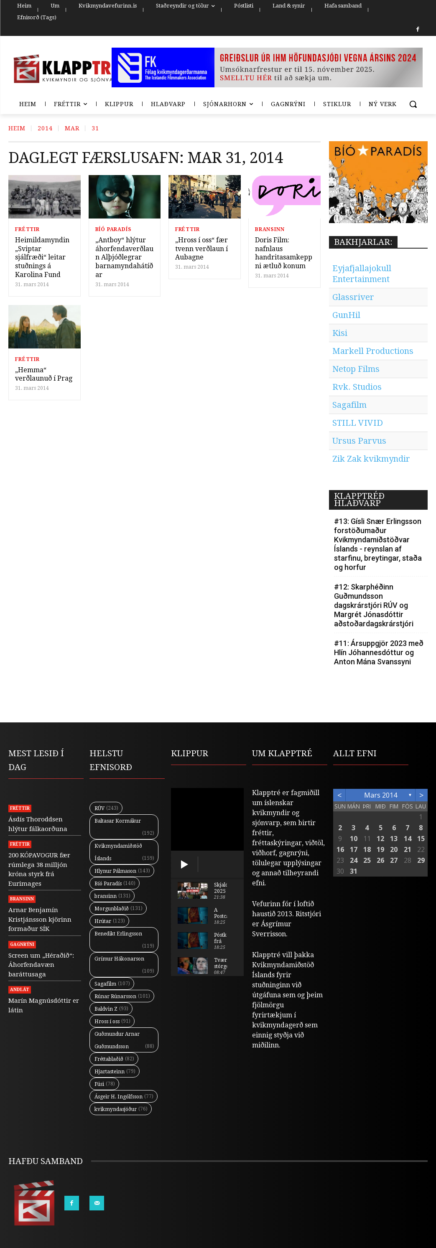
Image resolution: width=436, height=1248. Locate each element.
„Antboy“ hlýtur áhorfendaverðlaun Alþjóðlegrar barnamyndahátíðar (124, 257)
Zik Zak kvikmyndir (371, 459)
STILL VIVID (357, 423)
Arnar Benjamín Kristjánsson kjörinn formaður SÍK (39, 919)
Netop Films (356, 369)
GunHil (346, 315)
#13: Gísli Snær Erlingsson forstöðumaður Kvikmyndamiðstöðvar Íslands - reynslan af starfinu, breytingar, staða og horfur (378, 544)
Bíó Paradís (113, 229)
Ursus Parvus (359, 441)
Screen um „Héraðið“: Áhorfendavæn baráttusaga (41, 965)
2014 (45, 128)
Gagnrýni (22, 944)
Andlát (19, 989)
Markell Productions (372, 351)
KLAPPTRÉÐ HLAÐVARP (359, 499)
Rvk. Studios (357, 387)
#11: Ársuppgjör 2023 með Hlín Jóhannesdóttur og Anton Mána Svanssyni (378, 652)
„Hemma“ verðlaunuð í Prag (43, 374)
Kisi (339, 333)
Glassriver (353, 297)
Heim (16, 128)
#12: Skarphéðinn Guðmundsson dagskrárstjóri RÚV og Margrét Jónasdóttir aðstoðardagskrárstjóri (373, 605)
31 (95, 128)
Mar (72, 128)
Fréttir (27, 229)
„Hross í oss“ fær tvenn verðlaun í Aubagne (201, 249)
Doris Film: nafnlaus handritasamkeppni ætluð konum (283, 253)
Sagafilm (349, 405)
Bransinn (269, 229)
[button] (413, 104)
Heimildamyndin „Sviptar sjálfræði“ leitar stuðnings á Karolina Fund (42, 257)
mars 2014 (380, 795)
